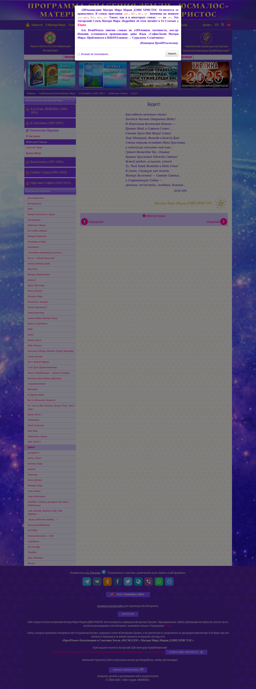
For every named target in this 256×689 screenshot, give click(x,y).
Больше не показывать (93, 54)
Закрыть (172, 53)
